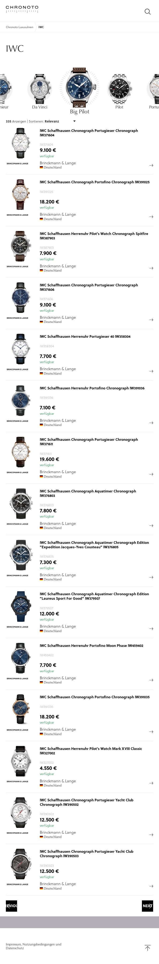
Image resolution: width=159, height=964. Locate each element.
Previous (11, 905)
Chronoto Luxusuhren (19, 27)
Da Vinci (40, 107)
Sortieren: (37, 121)
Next (147, 905)
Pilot (119, 107)
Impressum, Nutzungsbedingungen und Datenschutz (33, 946)
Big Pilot (79, 111)
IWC (41, 27)
